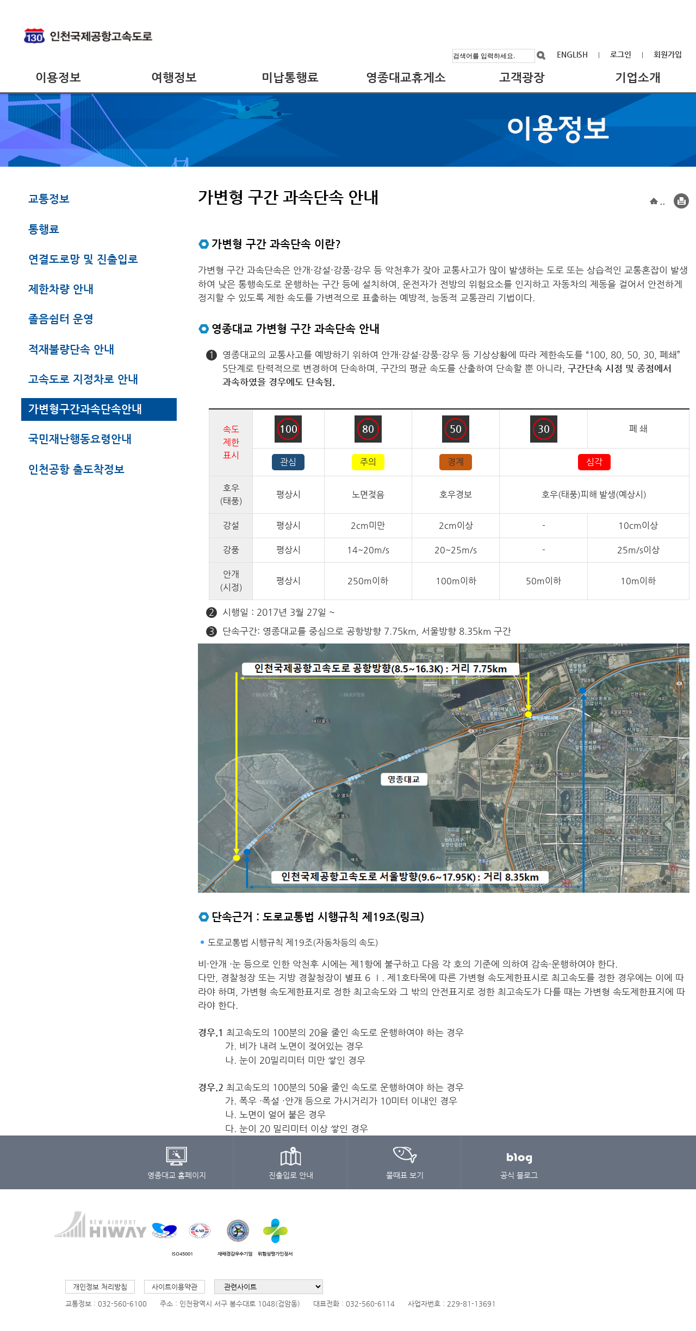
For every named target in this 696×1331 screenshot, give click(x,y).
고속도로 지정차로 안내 (83, 379)
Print (681, 201)
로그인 (620, 54)
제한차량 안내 (61, 289)
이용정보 (58, 77)
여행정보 (174, 77)
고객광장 (522, 77)
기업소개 (638, 77)
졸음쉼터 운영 (61, 319)
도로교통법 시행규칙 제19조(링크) (343, 917)
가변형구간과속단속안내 (85, 409)
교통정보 (49, 199)
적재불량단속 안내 (71, 349)
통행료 (43, 229)
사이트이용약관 (174, 1287)
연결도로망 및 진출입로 (83, 259)
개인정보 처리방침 (100, 1287)
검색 (541, 56)
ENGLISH (572, 54)
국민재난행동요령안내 (80, 439)
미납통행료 (290, 77)
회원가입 (668, 54)
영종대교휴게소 (406, 77)
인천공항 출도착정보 (76, 469)
